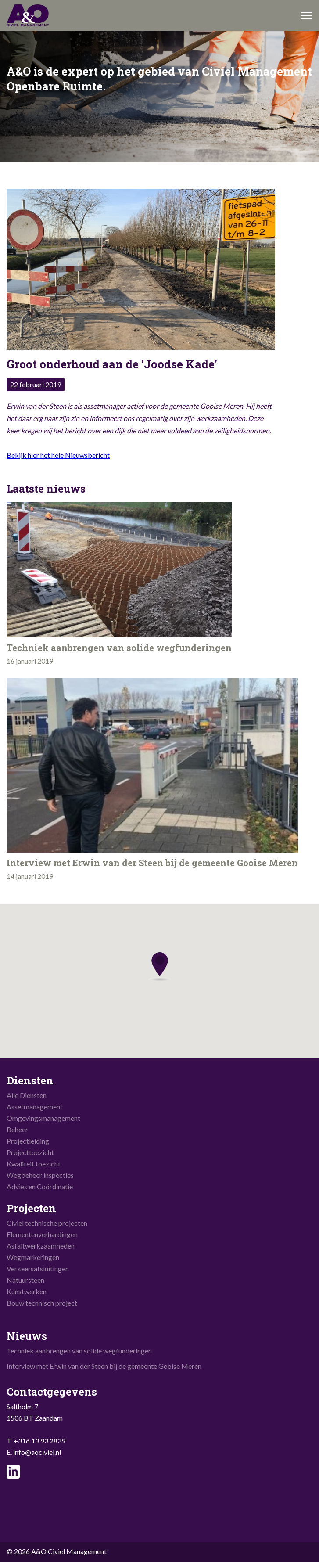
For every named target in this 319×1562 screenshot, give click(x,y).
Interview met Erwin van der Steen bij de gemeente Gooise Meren (104, 1366)
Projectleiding (28, 1141)
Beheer (17, 1129)
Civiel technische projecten (47, 1223)
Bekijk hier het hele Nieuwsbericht (58, 455)
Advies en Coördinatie (40, 1186)
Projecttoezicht (30, 1152)
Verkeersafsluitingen (38, 1268)
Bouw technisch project (42, 1303)
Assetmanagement (35, 1106)
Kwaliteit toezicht (34, 1163)
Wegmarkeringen (33, 1257)
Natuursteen (25, 1280)
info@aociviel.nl (37, 1452)
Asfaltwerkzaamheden (41, 1246)
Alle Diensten (27, 1095)
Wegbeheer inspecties (40, 1175)
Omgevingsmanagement (43, 1118)
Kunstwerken (27, 1291)
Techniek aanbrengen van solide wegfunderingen (79, 1350)
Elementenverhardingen (42, 1234)
